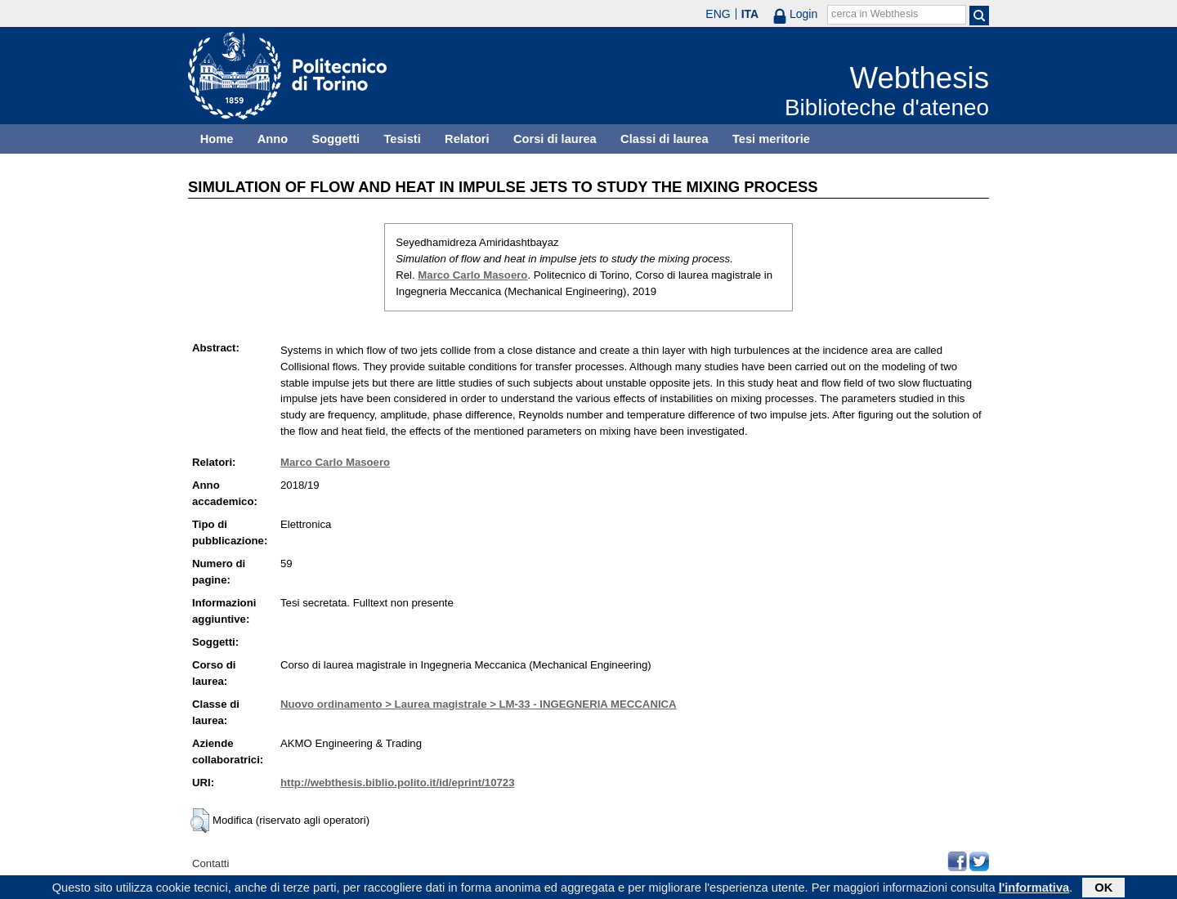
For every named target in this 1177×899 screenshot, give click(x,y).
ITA (750, 14)
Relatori (467, 138)
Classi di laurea (664, 138)
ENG (717, 14)
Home (217, 138)
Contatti (210, 863)
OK (1103, 888)
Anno (272, 138)
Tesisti (401, 138)
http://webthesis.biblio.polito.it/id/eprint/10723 (397, 782)
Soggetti (335, 138)
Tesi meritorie (771, 138)
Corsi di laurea (555, 138)
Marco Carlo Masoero (472, 275)
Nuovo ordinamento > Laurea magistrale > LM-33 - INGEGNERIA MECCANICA (478, 704)
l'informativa (1034, 888)
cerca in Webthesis (874, 14)
